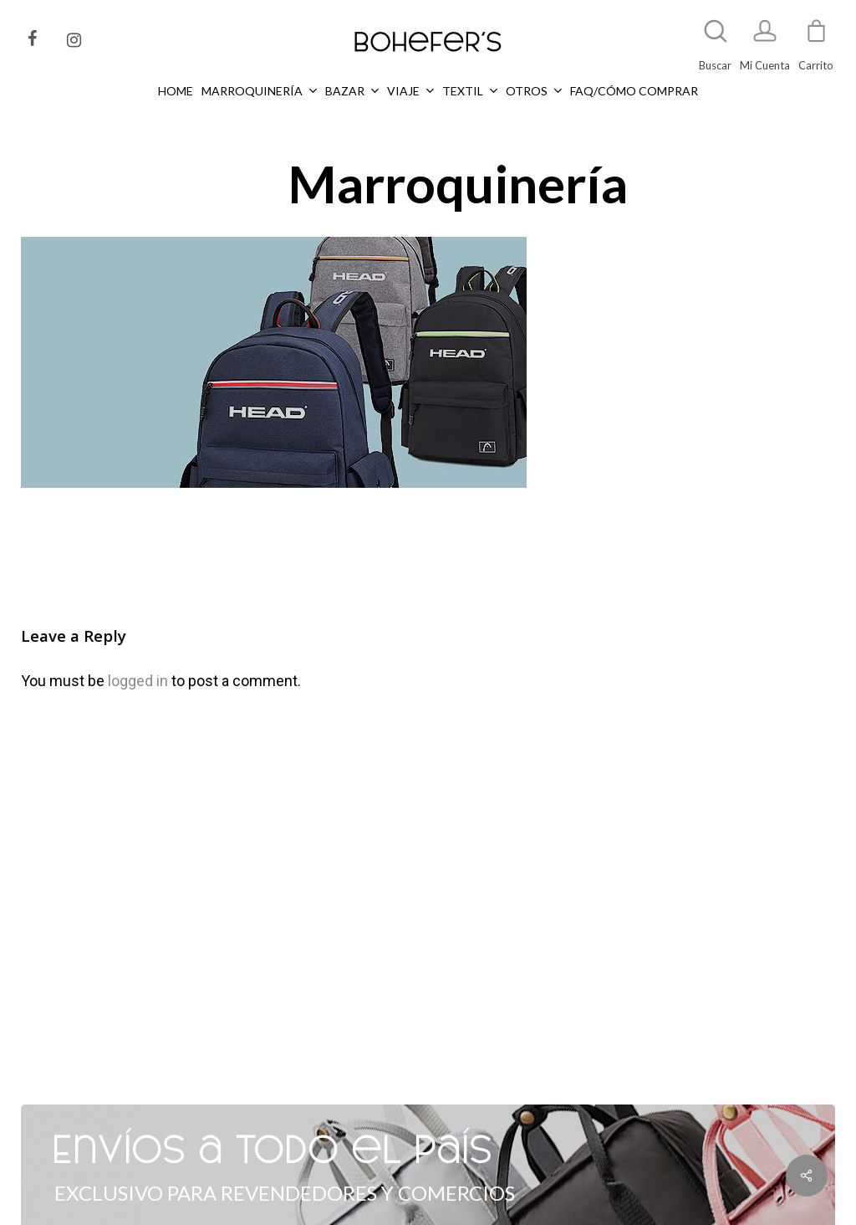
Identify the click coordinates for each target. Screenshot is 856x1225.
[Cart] (815, 38)
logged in (138, 680)
